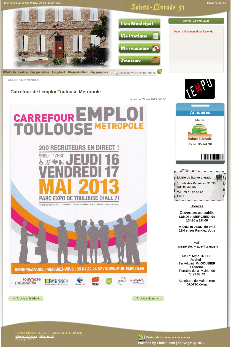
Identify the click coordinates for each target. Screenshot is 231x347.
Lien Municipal (137, 24)
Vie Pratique (134, 36)
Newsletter (78, 72)
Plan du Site (46, 336)
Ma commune (135, 48)
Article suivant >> (148, 298)
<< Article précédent (26, 298)
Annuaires (39, 72)
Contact (58, 72)
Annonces (99, 72)
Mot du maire (15, 72)
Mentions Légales (26, 336)
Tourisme (131, 60)
